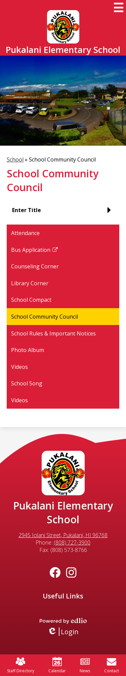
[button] (63, 212)
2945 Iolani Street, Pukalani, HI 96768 (63, 535)
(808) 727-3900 (72, 542)
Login (63, 631)
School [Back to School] (15, 159)
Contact (111, 665)
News (85, 665)
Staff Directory (20, 665)
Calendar (57, 665)
